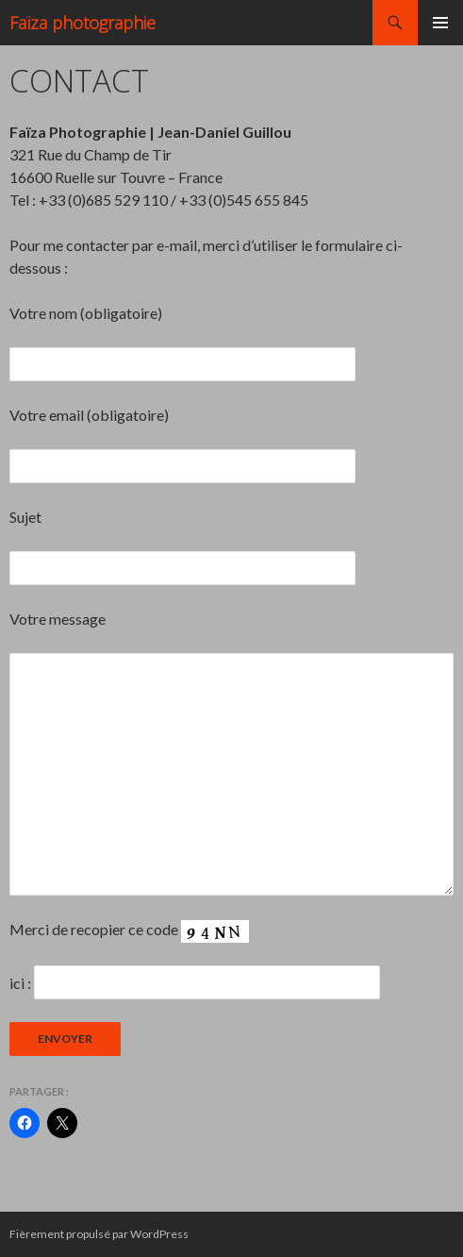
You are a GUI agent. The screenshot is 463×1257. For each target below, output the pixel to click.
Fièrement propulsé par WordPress (99, 1234)
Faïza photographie (82, 22)
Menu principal (440, 22)
